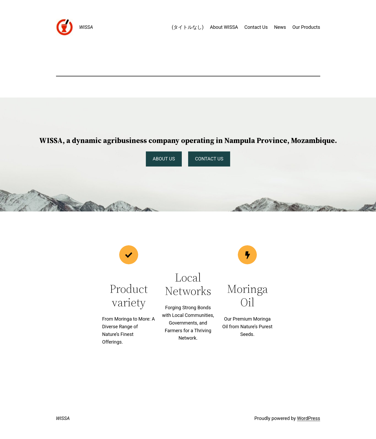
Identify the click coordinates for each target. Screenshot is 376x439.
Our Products (306, 27)
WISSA (86, 27)
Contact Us (256, 27)
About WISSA (224, 27)
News (280, 27)
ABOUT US (164, 158)
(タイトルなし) (187, 27)
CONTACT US (209, 158)
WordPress (308, 418)
